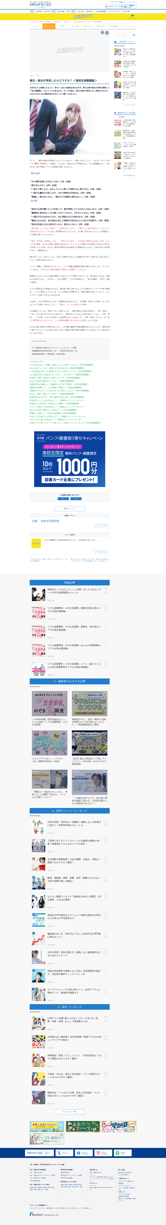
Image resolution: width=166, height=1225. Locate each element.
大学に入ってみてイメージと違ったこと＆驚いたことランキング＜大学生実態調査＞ (65, 423)
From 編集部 (113, 26)
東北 (36, 1187)
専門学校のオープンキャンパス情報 (71, 1175)
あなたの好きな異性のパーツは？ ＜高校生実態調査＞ (53, 381)
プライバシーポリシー (125, 1185)
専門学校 (89, 11)
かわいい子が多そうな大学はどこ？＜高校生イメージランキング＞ (58, 416)
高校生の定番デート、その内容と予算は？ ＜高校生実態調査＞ (56, 387)
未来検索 (39, 11)
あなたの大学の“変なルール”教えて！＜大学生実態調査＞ (54, 410)
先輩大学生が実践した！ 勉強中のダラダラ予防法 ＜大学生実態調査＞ (59, 384)
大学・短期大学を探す (36, 1172)
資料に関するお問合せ (125, 1172)
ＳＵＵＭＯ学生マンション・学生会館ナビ (77, 1208)
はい (63, 498)
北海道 (32, 1187)
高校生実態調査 (50, 521)
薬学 (100, 1187)
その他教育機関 (100, 11)
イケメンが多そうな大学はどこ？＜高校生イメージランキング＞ (57, 407)
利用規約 (121, 1183)
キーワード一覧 (101, 525)
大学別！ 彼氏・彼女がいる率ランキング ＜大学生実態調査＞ (56, 378)
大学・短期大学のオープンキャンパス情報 (42, 1175)
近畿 (31, 1189)
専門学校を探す (65, 1172)
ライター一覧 (101, 551)
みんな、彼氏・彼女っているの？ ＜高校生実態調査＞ (53, 394)
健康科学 (96, 1187)
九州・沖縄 (44, 1189)
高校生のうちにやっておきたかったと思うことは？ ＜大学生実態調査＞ (60, 391)
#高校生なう (58, 21)
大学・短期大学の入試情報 (38, 1178)
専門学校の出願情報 (67, 1178)
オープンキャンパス (114, 11)
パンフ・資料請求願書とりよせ (129, 6)
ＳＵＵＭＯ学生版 (58, 1208)
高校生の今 (101, 26)
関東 (40, 1187)
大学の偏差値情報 (35, 1181)
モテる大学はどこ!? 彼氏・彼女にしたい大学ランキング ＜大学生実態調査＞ (62, 365)
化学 (107, 1187)
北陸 (52, 1187)
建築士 (106, 1177)
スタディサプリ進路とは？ (126, 1181)
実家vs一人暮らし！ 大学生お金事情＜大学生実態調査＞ (53, 413)
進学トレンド (67, 21)
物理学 (104, 1187)
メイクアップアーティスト (101, 1178)
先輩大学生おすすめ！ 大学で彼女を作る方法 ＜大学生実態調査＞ (57, 397)
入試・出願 (126, 11)
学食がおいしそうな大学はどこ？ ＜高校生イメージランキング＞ (57, 400)
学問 (68, 11)
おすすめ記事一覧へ (129, 175)
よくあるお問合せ (123, 1175)
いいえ (76, 498)
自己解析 (47, 11)
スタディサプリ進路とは (117, 2)
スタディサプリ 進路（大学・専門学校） (41, 21)
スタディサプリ (34, 1208)
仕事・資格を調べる (95, 1172)
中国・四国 (36, 1189)
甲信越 (44, 1187)
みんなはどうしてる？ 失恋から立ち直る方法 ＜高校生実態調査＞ (57, 368)
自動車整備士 (100, 1177)
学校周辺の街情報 (123, 1196)
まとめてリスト (113, 6)
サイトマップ (131, 2)
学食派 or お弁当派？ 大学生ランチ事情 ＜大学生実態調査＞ (55, 404)
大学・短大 (80, 11)
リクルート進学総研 (46, 1208)
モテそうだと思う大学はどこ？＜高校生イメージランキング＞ (56, 420)
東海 (48, 1187)
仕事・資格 (60, 11)
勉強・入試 (88, 26)
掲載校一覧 (121, 1192)
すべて (36, 26)
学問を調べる (93, 1183)
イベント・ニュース (128, 26)
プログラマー (92, 1177)
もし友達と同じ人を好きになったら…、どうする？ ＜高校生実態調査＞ (60, 375)
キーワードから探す (124, 1194)
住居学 (91, 1187)
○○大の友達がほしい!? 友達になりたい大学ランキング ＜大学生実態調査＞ (61, 371)
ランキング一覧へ (130, 105)
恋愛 (34, 521)
